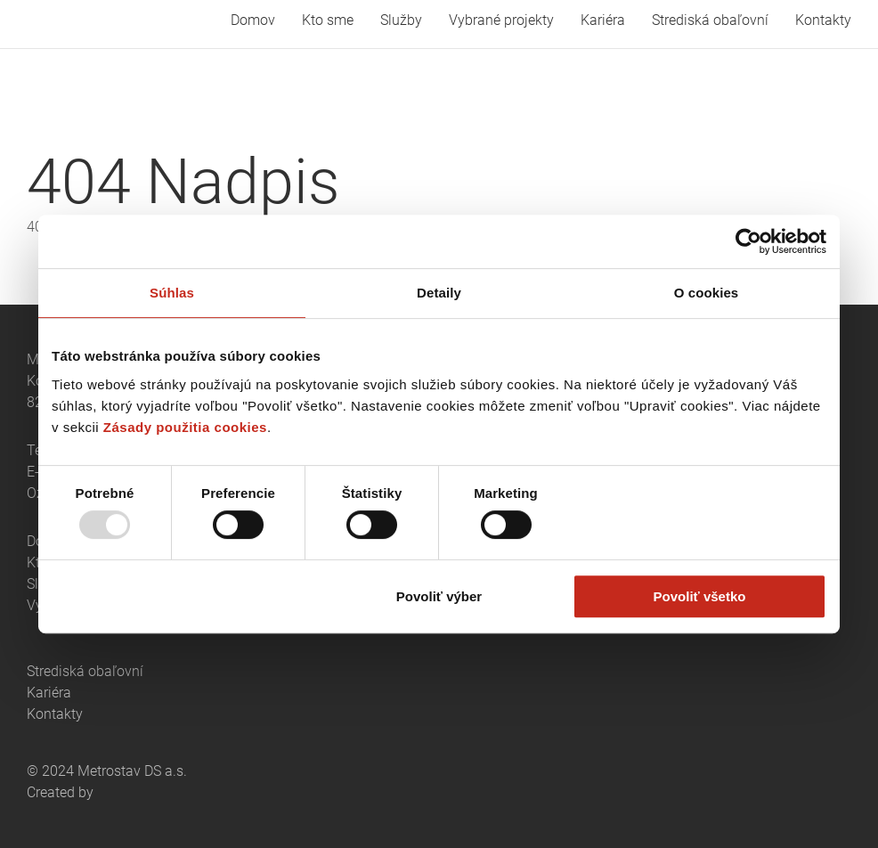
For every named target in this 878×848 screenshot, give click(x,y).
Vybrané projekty (501, 20)
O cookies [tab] (706, 292)
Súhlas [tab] (172, 292)
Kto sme (328, 20)
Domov (253, 20)
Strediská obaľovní (710, 20)
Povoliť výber (439, 596)
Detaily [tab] (439, 292)
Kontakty (823, 20)
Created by (60, 792)
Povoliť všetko (700, 596)
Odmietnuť (178, 596)
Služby (401, 20)
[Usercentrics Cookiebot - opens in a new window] (748, 241)
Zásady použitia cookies (185, 427)
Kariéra (603, 20)
